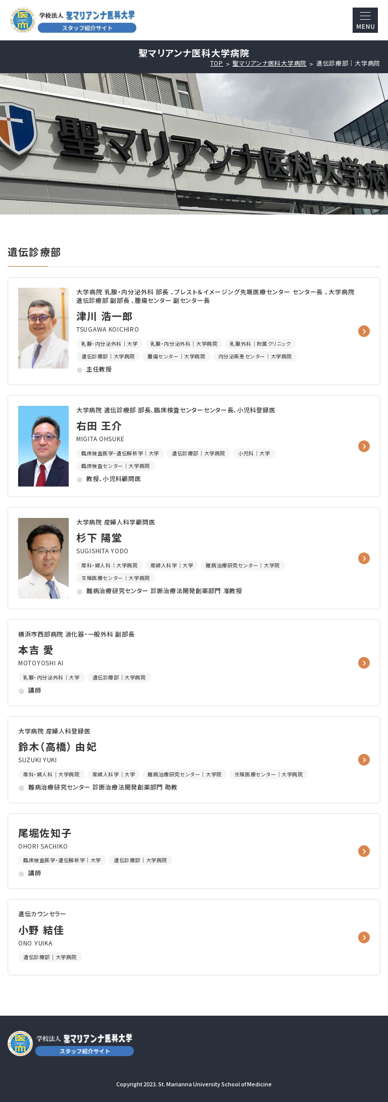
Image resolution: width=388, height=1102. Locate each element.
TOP (216, 63)
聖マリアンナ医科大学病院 (269, 63)
